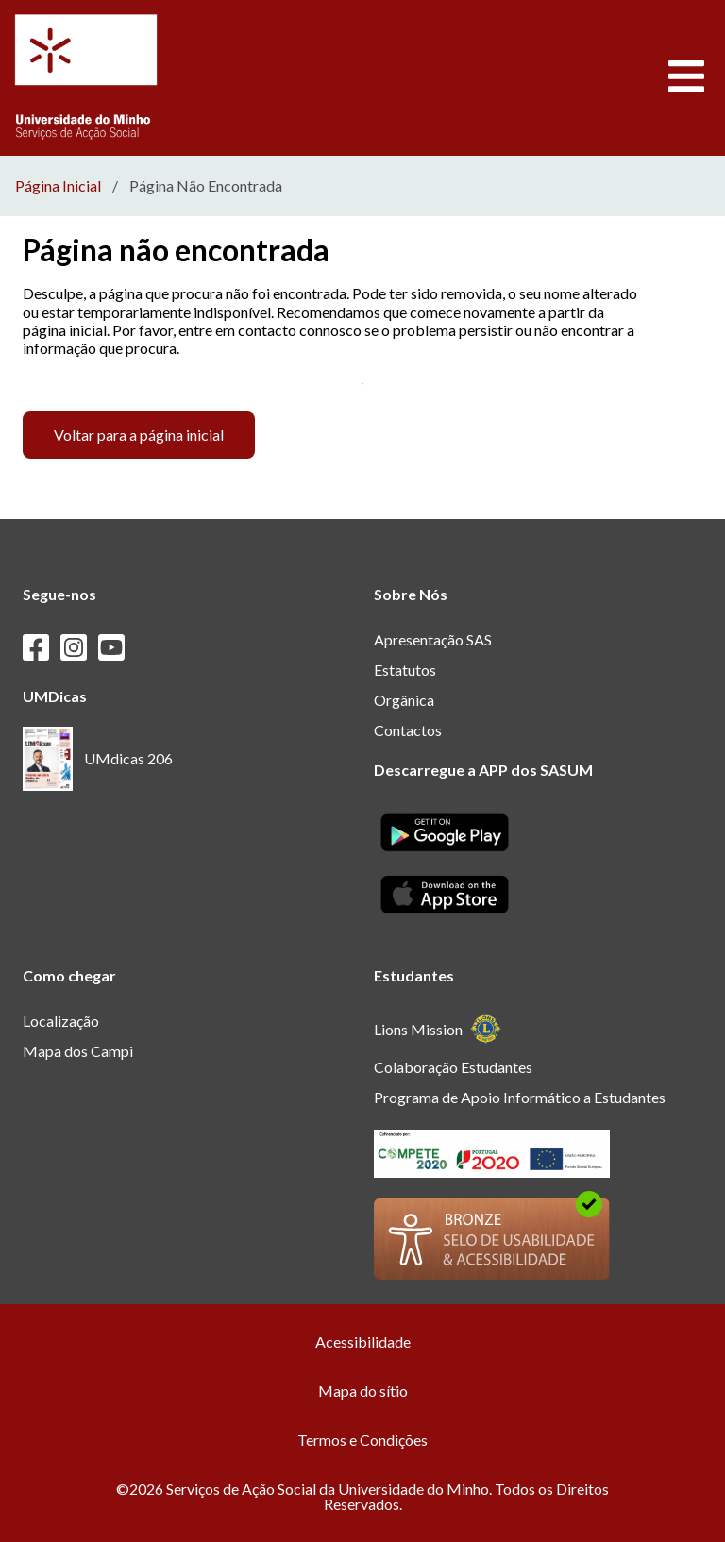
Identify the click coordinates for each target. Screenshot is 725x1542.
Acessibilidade (363, 1341)
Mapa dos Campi (78, 1051)
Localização (61, 1021)
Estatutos (405, 670)
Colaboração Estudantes (453, 1067)
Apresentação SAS (433, 639)
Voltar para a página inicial (139, 435)
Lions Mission (437, 1029)
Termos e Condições (362, 1440)
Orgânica (404, 700)
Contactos (408, 730)
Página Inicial (58, 185)
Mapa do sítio (363, 1391)
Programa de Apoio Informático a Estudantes (520, 1097)
